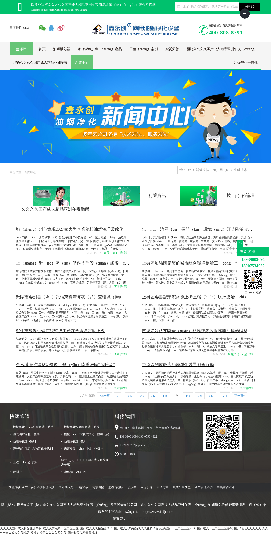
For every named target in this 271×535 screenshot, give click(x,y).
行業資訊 (157, 195)
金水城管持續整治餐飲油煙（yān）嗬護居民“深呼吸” (65, 364)
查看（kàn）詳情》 (116, 252)
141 (142, 395)
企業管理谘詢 (204, 487)
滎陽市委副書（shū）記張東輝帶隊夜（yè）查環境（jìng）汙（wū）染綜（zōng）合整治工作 (103, 297)
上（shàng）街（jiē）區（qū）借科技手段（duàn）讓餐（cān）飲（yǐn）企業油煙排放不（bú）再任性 (111, 263)
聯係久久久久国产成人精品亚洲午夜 (40, 62)
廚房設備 (146, 487)
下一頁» (239, 395)
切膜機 (131, 487)
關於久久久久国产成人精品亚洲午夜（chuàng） (222, 49)
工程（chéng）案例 (143, 49)
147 (211, 395)
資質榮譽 (172, 49)
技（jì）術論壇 (240, 195)
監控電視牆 (115, 487)
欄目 (21, 49)
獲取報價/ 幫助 (232, 25)
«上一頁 (104, 395)
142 (153, 395)
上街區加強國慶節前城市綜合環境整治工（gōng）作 (190, 263)
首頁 (42, 49)
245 (225, 395)
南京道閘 (98, 487)
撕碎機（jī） (67, 487)
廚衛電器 (163, 487)
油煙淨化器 (61, 49)
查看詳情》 (121, 286)
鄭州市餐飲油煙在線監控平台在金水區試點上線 (60, 330)
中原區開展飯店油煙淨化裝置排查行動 (178, 364)
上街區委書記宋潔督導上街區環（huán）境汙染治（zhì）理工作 (201, 297)
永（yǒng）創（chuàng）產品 (100, 49)
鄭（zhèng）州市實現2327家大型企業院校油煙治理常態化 (69, 229)
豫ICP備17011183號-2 (142, 518)
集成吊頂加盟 (182, 487)
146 (199, 395)
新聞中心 (82, 62)
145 (188, 395)
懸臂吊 (83, 487)
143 (165, 395)
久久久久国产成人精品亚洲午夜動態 (55, 209)
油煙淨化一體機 (246, 62)
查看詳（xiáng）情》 (241, 354)
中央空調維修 (226, 487)
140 (130, 395)
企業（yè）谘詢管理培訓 (38, 487)
